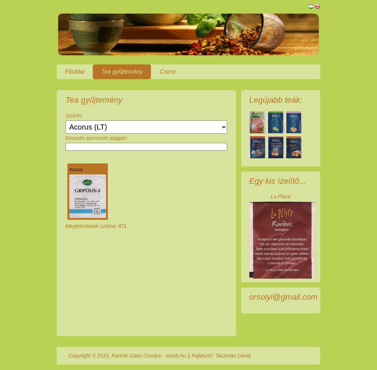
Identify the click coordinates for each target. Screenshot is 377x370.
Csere (167, 71)
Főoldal (74, 71)
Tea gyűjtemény (121, 71)
